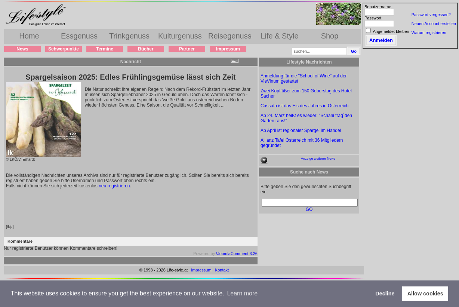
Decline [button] (384, 294)
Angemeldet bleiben (391, 31)
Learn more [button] (242, 293)
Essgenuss (79, 36)
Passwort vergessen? (431, 14)
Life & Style (279, 36)
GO (309, 209)
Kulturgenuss (180, 36)
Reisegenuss (230, 36)
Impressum (228, 49)
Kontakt (222, 270)
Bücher (145, 49)
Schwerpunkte (63, 49)
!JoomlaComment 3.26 (237, 253)
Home (29, 36)
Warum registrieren (429, 32)
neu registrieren (114, 185)
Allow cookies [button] (425, 294)
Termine (104, 49)
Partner (187, 49)
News (22, 49)
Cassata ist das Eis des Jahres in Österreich (304, 105)
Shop (330, 36)
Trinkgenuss (129, 36)
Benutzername (377, 6)
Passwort (372, 18)
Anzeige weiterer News (318, 158)
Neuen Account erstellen (434, 23)
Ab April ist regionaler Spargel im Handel (301, 130)
